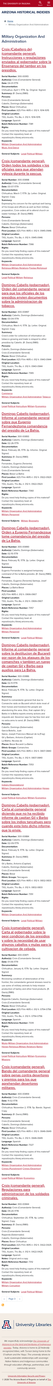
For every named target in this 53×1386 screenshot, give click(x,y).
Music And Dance (10, 147)
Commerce (7, 393)
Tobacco (46, 396)
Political (31, 153)
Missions (6, 1059)
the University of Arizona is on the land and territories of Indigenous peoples (26, 1344)
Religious (28, 277)
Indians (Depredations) (13, 785)
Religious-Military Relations (15, 268)
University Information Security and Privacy (26, 1376)
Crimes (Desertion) (32, 1168)
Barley (39, 1046)
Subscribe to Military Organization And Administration (3, 1305)
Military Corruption (11, 1285)
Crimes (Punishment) (12, 1168)
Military (39, 153)
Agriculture (21, 406)
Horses (45, 788)
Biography (34, 520)
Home (10, 21)
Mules (5, 1043)
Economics (40, 406)
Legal (23, 153)
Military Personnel (10, 514)
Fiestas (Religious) (38, 268)
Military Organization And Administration (22, 144)
